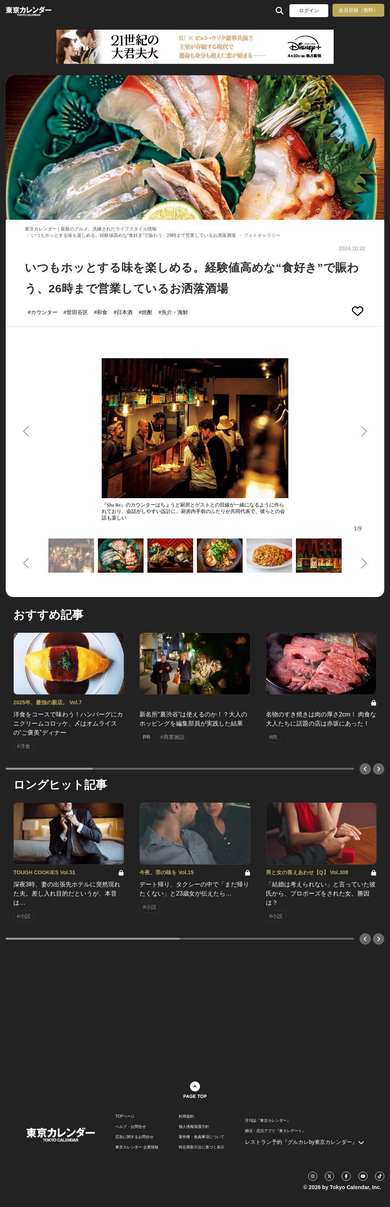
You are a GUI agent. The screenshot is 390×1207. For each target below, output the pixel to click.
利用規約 (186, 1116)
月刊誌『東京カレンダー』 (268, 1121)
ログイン (309, 10)
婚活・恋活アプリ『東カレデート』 (275, 1131)
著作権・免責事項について (201, 1137)
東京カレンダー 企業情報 (136, 1147)
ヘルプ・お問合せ (130, 1127)
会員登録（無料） (358, 10)
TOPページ (124, 1116)
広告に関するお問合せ (134, 1137)
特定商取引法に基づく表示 (201, 1147)
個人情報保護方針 (194, 1127)
